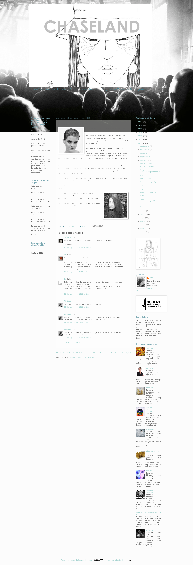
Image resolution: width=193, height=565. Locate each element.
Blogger (128, 560)
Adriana (67, 301)
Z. (65, 279)
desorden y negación (149, 192)
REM (141, 175)
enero (143, 232)
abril (143, 221)
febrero (144, 229)
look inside (151, 530)
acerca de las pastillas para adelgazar (152, 409)
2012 (140, 140)
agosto (143, 160)
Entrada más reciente (69, 352)
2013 (140, 136)
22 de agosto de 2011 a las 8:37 (79, 323)
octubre (144, 153)
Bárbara (67, 237)
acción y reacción (148, 166)
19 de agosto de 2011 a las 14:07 (79, 272)
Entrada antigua (121, 352)
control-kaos (145, 179)
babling (149, 348)
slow (142, 196)
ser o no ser (151, 368)
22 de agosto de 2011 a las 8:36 (79, 307)
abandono (150, 429)
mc (65, 255)
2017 (140, 122)
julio (143, 211)
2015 (140, 129)
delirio (143, 206)
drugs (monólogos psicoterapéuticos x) (150, 171)
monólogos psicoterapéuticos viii (149, 201)
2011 (140, 143)
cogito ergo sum (147, 189)
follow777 (98, 560)
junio (143, 214)
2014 (140, 133)
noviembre (145, 150)
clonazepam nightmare (150, 492)
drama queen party (148, 182)
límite (142, 185)
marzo (143, 225)
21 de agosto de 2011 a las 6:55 (79, 294)
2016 (140, 125)
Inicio (97, 352)
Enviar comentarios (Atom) (82, 357)
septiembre (145, 157)
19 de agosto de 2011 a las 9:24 (79, 248)
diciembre (145, 146)
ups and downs (146, 163)
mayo (142, 218)
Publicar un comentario (72, 343)
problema (150, 388)
